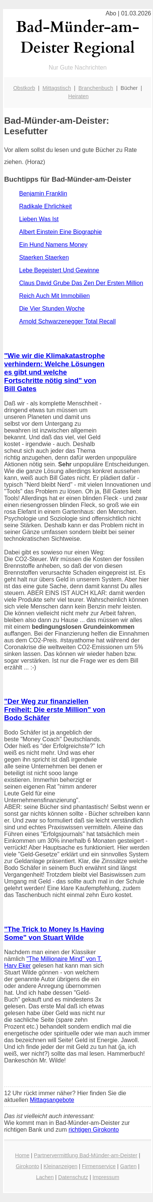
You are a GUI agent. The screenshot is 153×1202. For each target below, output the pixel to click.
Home (22, 1155)
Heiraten (78, 96)
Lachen (45, 1177)
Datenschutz (73, 1177)
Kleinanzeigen (60, 1166)
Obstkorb (24, 88)
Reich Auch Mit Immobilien (54, 296)
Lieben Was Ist (38, 219)
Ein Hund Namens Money (53, 244)
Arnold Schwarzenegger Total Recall (67, 321)
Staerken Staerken (44, 257)
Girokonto (27, 1166)
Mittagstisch (56, 88)
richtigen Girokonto (94, 1129)
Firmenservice (99, 1166)
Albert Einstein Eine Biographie (60, 232)
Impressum (106, 1177)
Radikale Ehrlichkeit (45, 206)
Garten (128, 1166)
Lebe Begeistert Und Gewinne (59, 270)
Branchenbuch (95, 88)
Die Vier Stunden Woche (52, 308)
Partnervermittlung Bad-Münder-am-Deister (85, 1155)
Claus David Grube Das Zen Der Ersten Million (81, 283)
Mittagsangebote (52, 1100)
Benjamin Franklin (43, 193)
